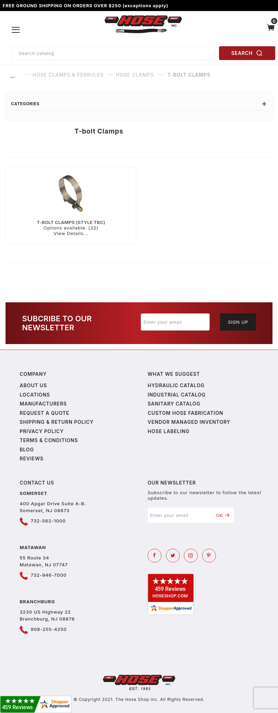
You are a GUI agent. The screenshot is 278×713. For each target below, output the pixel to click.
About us (33, 385)
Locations (35, 395)
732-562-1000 (48, 521)
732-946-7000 (49, 575)
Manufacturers (43, 404)
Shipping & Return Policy (56, 422)
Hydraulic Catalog (176, 385)
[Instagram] (191, 556)
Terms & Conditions (49, 440)
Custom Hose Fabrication (185, 413)
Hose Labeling (168, 431)
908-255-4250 (49, 629)
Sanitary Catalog (174, 404)
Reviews (31, 458)
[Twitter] (173, 556)
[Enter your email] (175, 322)
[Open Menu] (16, 30)
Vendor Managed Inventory (189, 422)
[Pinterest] (209, 556)
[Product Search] (113, 53)
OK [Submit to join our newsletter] (222, 515)
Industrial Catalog (177, 395)
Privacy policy (42, 431)
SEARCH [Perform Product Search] (247, 53)
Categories (139, 103)
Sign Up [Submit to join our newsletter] (238, 322)
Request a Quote (44, 413)
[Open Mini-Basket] (271, 30)
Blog (27, 449)
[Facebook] (154, 556)
